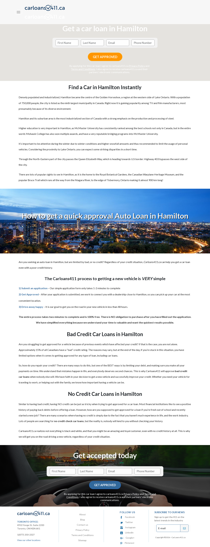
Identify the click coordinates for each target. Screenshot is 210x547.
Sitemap (82, 540)
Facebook (127, 517)
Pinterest (127, 542)
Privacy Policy (137, 65)
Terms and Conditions (83, 69)
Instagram (127, 527)
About (82, 514)
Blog (82, 519)
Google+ (127, 537)
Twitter (126, 522)
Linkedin (127, 532)
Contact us (82, 524)
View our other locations (28, 540)
